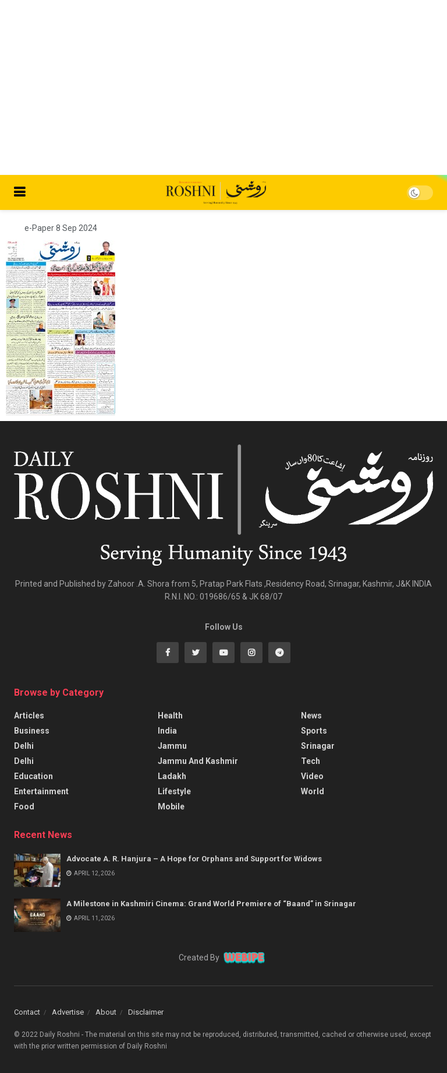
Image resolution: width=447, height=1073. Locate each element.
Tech (310, 761)
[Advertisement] (223, 87)
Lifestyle (174, 791)
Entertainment (41, 791)
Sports (314, 730)
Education (33, 776)
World (312, 791)
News (311, 715)
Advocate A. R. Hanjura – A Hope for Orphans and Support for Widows (194, 858)
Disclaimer (146, 1012)
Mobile (171, 806)
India (167, 730)
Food (24, 806)
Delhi (24, 746)
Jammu (172, 746)
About (105, 1012)
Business (31, 730)
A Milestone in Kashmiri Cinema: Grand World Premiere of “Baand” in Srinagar (211, 903)
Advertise (68, 1012)
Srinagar (318, 746)
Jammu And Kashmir (198, 761)
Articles (29, 715)
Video (312, 776)
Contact (27, 1012)
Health (170, 715)
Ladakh (172, 776)
